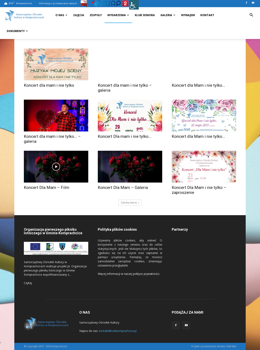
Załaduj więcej (130, 202)
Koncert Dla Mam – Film (46, 187)
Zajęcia (78, 15)
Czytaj (28, 283)
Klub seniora (145, 15)
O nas (61, 15)
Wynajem (188, 15)
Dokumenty (17, 31)
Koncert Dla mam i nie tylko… (124, 136)
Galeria (167, 15)
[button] (251, 15)
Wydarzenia (118, 15)
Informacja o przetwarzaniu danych (58, 3)
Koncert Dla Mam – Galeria (123, 187)
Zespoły (96, 15)
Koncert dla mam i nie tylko (49, 85)
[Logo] (24, 15)
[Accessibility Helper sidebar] (134, 5)
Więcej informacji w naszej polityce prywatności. (129, 274)
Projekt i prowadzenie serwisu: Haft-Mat (213, 346)
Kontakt (207, 15)
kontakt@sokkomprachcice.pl (118, 331)
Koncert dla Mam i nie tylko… (198, 85)
